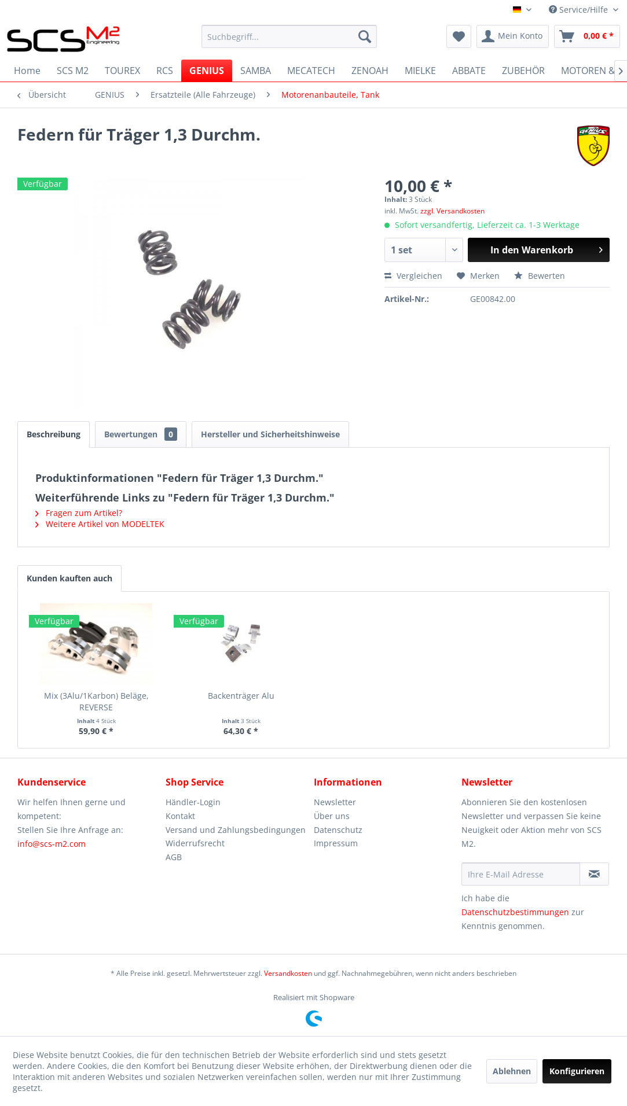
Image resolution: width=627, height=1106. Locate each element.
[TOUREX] (122, 71)
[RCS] (164, 71)
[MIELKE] (420, 71)
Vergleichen (413, 275)
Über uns (332, 815)
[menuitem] (289, 36)
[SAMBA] (255, 71)
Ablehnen (512, 1071)
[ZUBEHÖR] (523, 71)
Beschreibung (53, 434)
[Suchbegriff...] (289, 36)
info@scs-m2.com (51, 843)
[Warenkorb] (587, 36)
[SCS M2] (73, 71)
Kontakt (180, 815)
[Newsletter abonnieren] (594, 874)
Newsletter (335, 802)
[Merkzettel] (458, 36)
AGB (174, 856)
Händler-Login (193, 802)
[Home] (27, 71)
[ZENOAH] (370, 71)
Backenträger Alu (241, 695)
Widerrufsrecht (195, 843)
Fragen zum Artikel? (78, 512)
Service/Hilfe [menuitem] (579, 9)
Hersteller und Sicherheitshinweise (270, 434)
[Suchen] (365, 36)
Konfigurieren (576, 1071)
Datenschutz (338, 829)
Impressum (336, 843)
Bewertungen (140, 434)
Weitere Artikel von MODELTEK (99, 523)
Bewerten (539, 275)
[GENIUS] (206, 71)
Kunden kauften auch (69, 578)
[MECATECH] (311, 71)
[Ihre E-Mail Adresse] (520, 874)
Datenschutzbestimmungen (515, 911)
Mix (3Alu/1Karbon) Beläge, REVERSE (96, 701)
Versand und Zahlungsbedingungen (236, 829)
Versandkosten (288, 973)
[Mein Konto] (512, 36)
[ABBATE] (469, 71)
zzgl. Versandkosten (452, 211)
